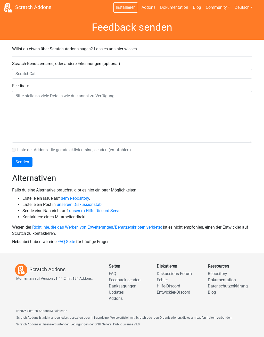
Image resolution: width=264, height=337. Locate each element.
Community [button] (216, 7)
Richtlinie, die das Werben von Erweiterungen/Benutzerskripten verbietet (97, 227)
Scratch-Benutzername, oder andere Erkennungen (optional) (66, 63)
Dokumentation (174, 7)
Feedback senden (125, 279)
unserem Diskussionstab (79, 204)
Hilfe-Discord (168, 286)
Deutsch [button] (242, 7)
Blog (197, 7)
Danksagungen (122, 286)
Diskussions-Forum (174, 273)
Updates (116, 292)
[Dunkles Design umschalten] (257, 4)
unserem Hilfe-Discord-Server (95, 210)
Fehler (162, 279)
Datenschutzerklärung (228, 286)
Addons (148, 7)
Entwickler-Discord (173, 292)
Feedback (21, 85)
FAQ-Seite (66, 241)
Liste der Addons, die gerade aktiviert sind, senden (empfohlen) (74, 149)
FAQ (112, 273)
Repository (217, 273)
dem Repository (75, 198)
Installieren (126, 7)
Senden (22, 161)
